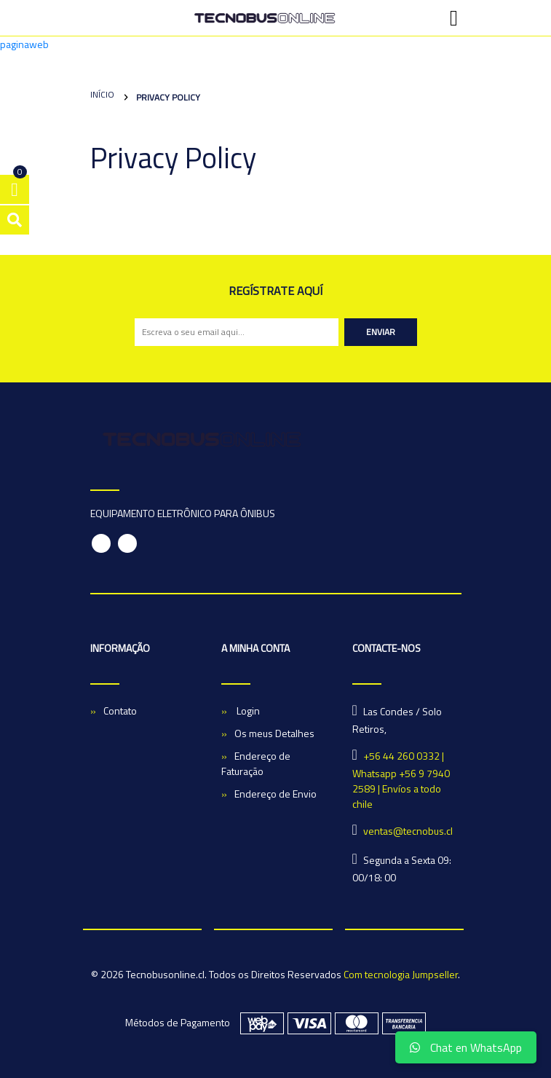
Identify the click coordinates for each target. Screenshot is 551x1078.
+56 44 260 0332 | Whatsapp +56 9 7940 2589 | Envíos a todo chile (401, 779)
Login (247, 710)
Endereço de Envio (275, 793)
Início (102, 94)
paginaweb (24, 44)
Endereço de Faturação (255, 763)
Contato (120, 710)
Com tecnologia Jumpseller (401, 974)
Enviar (380, 332)
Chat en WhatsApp (466, 1047)
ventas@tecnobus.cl (408, 830)
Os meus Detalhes (274, 733)
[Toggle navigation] (454, 18)
